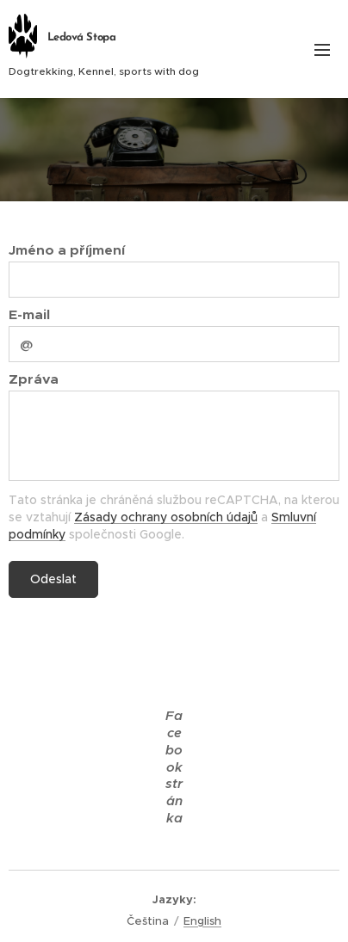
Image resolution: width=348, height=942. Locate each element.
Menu (322, 50)
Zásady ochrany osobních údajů (166, 517)
